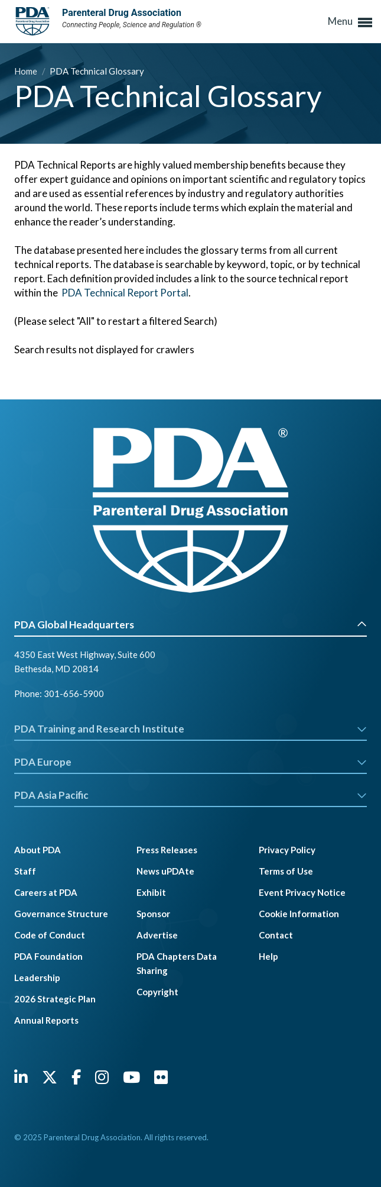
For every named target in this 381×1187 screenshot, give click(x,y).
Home (26, 71)
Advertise (157, 935)
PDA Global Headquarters (190, 624)
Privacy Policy (287, 849)
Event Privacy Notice (302, 892)
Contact (276, 935)
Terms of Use (286, 871)
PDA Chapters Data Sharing (176, 963)
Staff (25, 871)
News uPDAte (165, 871)
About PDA (37, 849)
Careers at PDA (45, 892)
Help (268, 956)
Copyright (157, 991)
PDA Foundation (48, 956)
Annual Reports (46, 1020)
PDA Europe (190, 762)
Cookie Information (299, 913)
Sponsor (153, 913)
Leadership (37, 977)
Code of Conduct (49, 935)
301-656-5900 (74, 693)
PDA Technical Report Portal (124, 292)
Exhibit (151, 892)
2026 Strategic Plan (55, 999)
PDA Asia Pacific (190, 795)
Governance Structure (61, 913)
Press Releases (166, 849)
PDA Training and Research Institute (190, 728)
